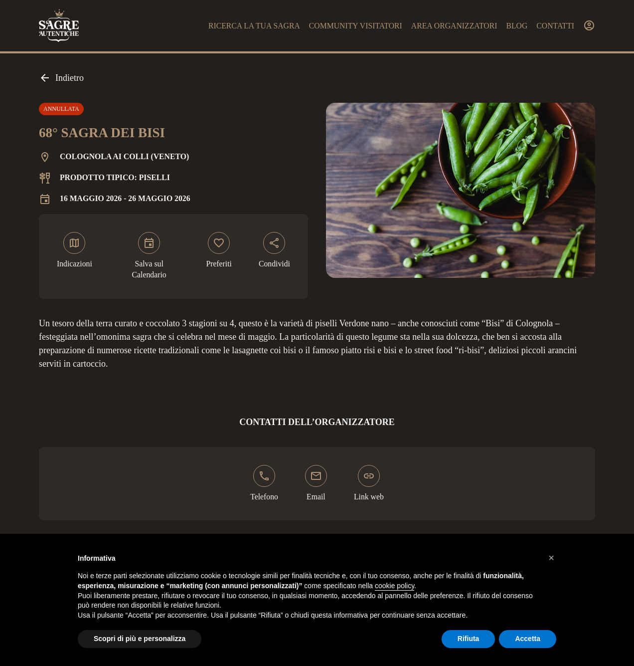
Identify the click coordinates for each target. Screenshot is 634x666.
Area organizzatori (454, 25)
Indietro (61, 78)
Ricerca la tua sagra (254, 25)
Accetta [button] (527, 639)
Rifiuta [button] (468, 639)
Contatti (555, 25)
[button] (551, 558)
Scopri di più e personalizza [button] (139, 639)
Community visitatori (355, 25)
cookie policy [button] (394, 586)
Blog (516, 25)
